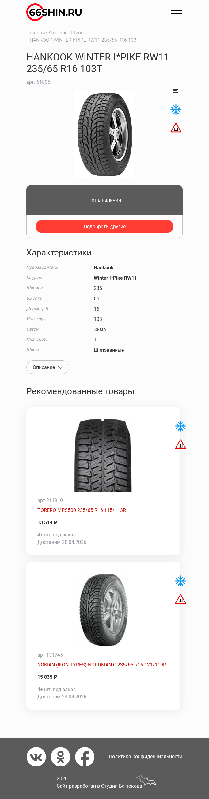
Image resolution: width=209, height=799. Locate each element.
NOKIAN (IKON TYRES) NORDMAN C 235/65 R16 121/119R (101, 665)
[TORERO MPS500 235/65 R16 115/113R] (103, 455)
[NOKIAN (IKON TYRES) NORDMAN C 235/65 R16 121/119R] (103, 610)
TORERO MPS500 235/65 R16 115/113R (81, 510)
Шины (78, 33)
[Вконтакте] (39, 756)
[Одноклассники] (63, 756)
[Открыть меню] (176, 12)
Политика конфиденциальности (145, 756)
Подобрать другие (105, 226)
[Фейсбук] (87, 756)
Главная (35, 33)
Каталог (57, 33)
